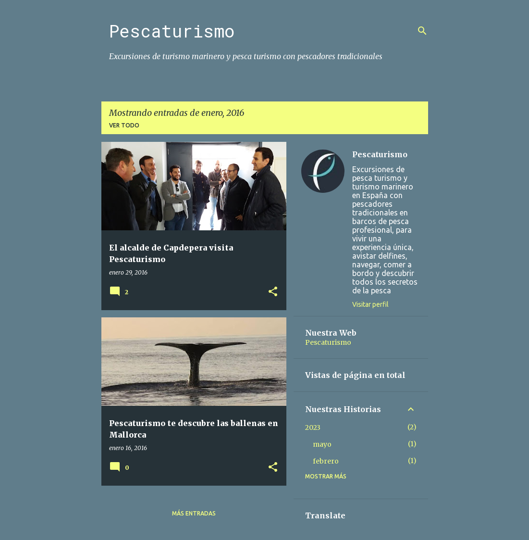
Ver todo (124, 125)
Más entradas (194, 513)
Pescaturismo (171, 30)
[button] (273, 292)
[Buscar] (422, 30)
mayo (322, 444)
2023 (312, 427)
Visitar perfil (370, 304)
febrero (326, 461)
